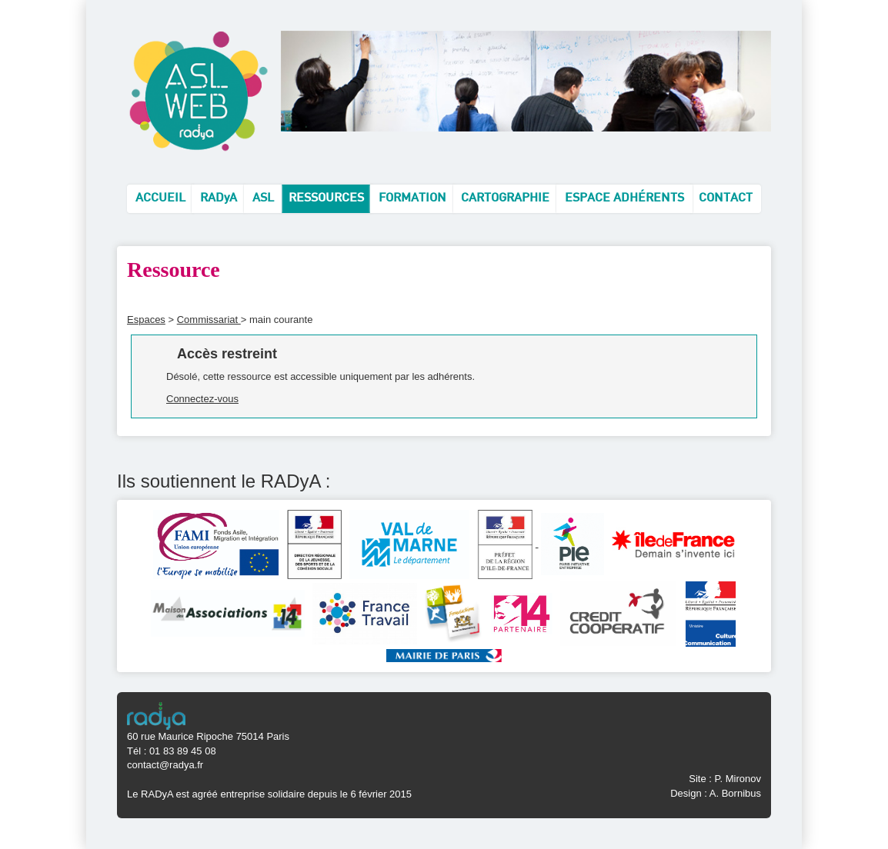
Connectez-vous (202, 399)
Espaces (146, 319)
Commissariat (209, 319)
